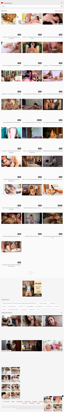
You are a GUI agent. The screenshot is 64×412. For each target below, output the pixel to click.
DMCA (13, 401)
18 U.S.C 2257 (6, 401)
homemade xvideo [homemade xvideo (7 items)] (39, 306)
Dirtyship (41, 401)
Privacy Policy (19, 401)
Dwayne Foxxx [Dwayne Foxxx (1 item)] (32, 309)
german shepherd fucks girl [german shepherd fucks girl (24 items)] (13, 309)
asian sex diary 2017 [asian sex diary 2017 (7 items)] (12, 306)
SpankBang (6, 3)
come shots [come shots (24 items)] (21, 306)
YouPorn (38, 403)
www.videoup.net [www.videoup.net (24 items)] (49, 306)
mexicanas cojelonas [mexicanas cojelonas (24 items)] (43, 303)
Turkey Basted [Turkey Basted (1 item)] (52, 303)
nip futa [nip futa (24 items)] (4, 309)
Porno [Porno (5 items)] (38, 309)
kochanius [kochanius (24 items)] (57, 306)
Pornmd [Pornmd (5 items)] (4, 306)
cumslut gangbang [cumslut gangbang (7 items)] (29, 306)
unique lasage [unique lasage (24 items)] (23, 309)
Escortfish (35, 401)
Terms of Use (27, 401)
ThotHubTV (31, 403)
